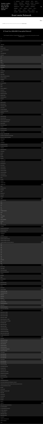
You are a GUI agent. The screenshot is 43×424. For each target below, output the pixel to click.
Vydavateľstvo (3, 67)
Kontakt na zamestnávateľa (4, 49)
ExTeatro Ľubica (24, 23)
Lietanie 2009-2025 (3, 53)
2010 (1, 256)
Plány (37, 11)
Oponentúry (2, 296)
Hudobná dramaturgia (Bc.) (4, 329)
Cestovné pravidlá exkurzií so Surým (6, 385)
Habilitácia (2, 72)
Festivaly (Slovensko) (4, 128)
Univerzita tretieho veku (23, 11)
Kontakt (2, 46)
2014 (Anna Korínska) (4, 347)
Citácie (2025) (2, 268)
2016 (1, 245)
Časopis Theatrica (32, 11)
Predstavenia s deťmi (3, 105)
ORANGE (2, 217)
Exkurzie (24, 10)
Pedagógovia (2, 79)
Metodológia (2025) (3, 322)
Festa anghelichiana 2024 (4, 366)
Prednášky (15, 8)
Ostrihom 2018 (3, 389)
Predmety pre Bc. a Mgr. (4, 291)
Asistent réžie (2, 107)
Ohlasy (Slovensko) (3, 116)
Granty (22, 6)
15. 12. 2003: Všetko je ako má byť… (5, 408)
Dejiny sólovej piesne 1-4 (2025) (5, 319)
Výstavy (2, 154)
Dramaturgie (27, 3)
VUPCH (1, 86)
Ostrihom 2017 (3, 394)
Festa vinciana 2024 (3, 361)
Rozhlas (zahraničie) (3, 284)
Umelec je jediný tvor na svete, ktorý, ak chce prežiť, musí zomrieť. (5, 6)
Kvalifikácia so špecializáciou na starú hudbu (7, 135)
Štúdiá (22, 1)
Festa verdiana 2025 (3, 354)
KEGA (1, 203)
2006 (1, 263)
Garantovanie (2, 287)
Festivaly (15, 3)
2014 (1, 249)
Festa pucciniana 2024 (4, 364)
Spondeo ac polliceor (3, 77)
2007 (1, 261)
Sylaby (15, 10)
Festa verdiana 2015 (3, 357)
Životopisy (27, 1)
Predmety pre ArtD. (3, 301)
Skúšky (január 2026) (3, 326)
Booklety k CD (3, 193)
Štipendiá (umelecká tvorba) (5, 228)
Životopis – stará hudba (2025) (5, 133)
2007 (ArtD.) (2, 259)
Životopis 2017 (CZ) (3, 91)
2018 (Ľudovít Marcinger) (4, 340)
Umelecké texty (22, 4)
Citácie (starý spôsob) (4, 270)
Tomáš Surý (17, 1)
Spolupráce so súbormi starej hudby (6, 137)
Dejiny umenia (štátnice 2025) (5, 333)
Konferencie (33, 6)
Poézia (1, 177)
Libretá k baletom (3, 168)
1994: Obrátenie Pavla (4, 415)
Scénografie (37, 3)
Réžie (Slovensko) (3, 102)
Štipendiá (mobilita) (3, 231)
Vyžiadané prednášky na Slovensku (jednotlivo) (7, 242)
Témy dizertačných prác (4, 303)
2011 (1, 254)
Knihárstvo (2, 63)
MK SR (1, 212)
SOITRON (2, 221)
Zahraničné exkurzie (3, 149)
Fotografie (2, 98)
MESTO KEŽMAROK (3, 219)
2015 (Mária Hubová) (3, 345)
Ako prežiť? (16, 11)
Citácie (21, 8)
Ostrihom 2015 (3, 396)
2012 (1, 252)
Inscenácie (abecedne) (4, 109)
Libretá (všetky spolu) (4, 175)
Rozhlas (30, 8)
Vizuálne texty (33, 4)
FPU (1, 205)
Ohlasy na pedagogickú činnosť (5, 121)
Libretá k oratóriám (3, 170)
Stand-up (33, 10)
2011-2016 (2, 399)
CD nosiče (2, 179)
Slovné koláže (2, 165)
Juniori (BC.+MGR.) (3, 289)
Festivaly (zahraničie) (4, 130)
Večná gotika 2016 (3, 368)
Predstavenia (2, 151)
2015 (1, 247)
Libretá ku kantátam (3, 172)
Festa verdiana (3, 352)
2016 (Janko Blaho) (3, 343)
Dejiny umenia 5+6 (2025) (4, 315)
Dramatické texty (3, 163)
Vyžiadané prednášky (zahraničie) (5, 240)
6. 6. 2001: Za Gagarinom (4, 410)
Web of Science (3, 266)
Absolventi (2, 298)
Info (1, 56)
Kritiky (36, 1)
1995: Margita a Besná (4, 413)
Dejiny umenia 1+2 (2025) (4, 312)
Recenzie (25, 8)
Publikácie (2, 158)
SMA (1, 214)
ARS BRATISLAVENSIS (4, 210)
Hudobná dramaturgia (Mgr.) (5, 331)
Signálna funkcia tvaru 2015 (4, 371)
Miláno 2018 (2, 392)
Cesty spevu (2, 338)
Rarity (1, 60)
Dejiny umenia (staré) (4, 324)
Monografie (2, 189)
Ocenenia (32, 3)
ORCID (1, 84)
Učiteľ (35, 8)
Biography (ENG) (3, 95)
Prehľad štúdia (3, 70)
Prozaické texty (3, 161)
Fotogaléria (2, 112)
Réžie (32, 1)
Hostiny (19, 10)
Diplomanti (2, 294)
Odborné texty (16, 6)
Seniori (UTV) (2, 305)
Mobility (29, 10)
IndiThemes (11, 35)
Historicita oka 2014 (3, 375)
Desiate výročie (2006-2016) (4, 308)
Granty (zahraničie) (3, 224)
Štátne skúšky (3, 74)
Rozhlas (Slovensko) (3, 282)
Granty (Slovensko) (3, 200)
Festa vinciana (3, 359)
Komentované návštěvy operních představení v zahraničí (9, 382)
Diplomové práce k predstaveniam (5, 119)
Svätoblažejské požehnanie (4, 380)
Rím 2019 (2, 387)
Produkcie (15, 4)
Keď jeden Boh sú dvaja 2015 (4, 373)
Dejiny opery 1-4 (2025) (4, 317)
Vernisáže (2, 156)
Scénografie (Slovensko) (4, 144)
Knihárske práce (3, 65)
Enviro (1, 51)
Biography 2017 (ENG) (4, 93)
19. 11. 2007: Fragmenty (4, 406)
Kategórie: (2, 196)
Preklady (28, 4)
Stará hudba (21, 3)
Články (1, 191)
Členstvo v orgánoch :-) (4, 88)
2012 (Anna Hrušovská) (4, 350)
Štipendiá (27, 6)
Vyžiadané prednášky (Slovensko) (5, 238)
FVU (1, 207)
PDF (41, 20)
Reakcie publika (3, 123)
